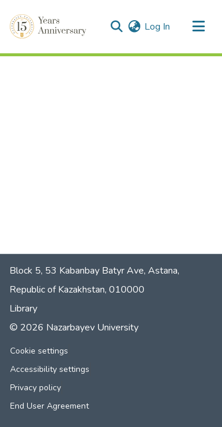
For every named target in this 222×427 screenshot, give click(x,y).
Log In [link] (157, 26)
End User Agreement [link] (49, 406)
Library (23, 308)
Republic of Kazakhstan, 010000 (76, 289)
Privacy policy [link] (35, 387)
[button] (49, 26)
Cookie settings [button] (39, 351)
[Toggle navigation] (198, 26)
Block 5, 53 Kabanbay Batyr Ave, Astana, (94, 270)
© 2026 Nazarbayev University (74, 327)
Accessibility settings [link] (49, 369)
